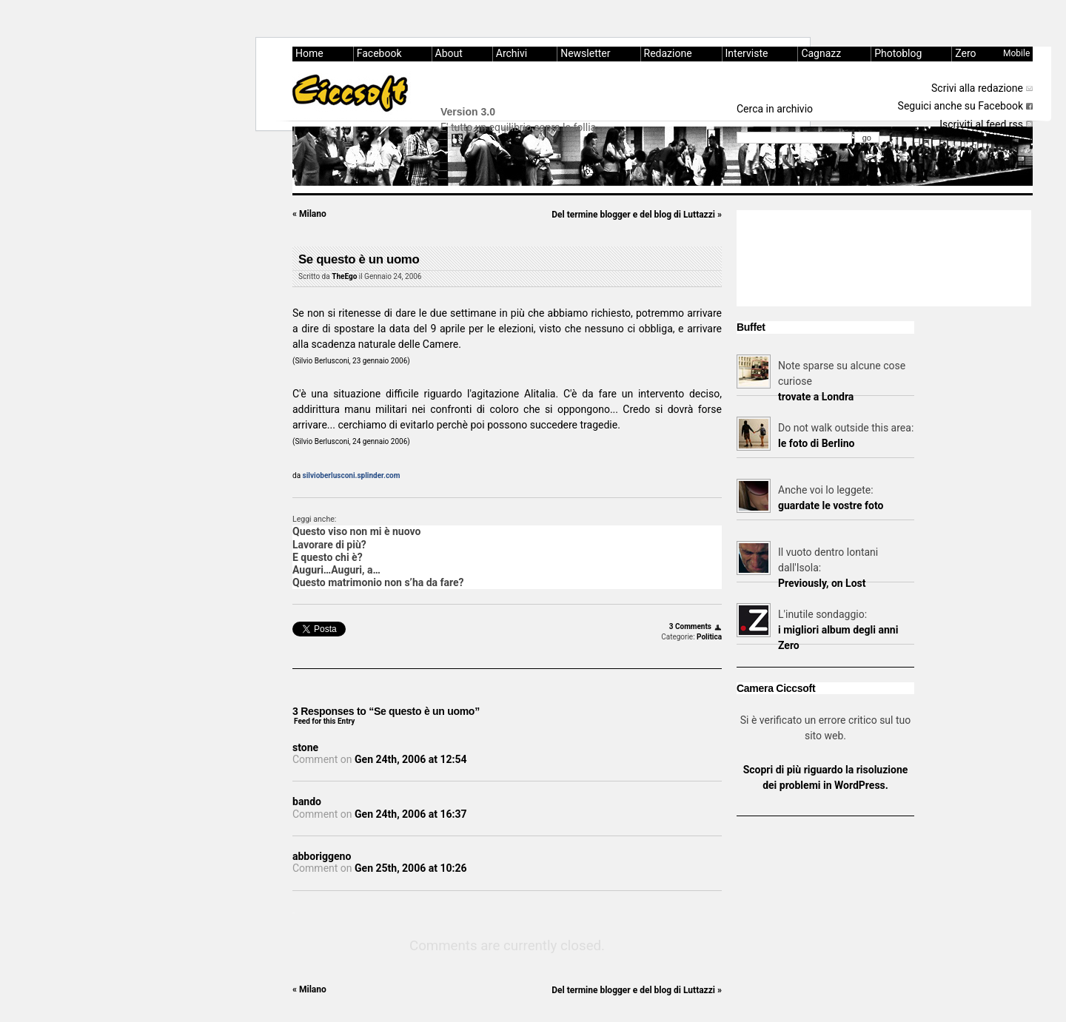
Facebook (379, 53)
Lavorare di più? (329, 545)
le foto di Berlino (816, 443)
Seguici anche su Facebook (960, 106)
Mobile (1016, 53)
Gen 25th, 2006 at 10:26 (410, 868)
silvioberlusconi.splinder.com (351, 475)
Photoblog (898, 53)
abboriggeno (321, 856)
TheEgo (344, 276)
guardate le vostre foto (830, 505)
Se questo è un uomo (358, 259)
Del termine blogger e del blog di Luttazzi (637, 214)
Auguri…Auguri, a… (336, 570)
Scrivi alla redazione (977, 88)
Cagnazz (821, 53)
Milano (309, 214)
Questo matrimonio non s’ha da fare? (378, 582)
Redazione (668, 53)
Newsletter (585, 53)
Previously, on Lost (822, 583)
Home (309, 53)
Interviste (746, 53)
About (449, 53)
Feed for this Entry (324, 721)
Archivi (511, 53)
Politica (709, 637)
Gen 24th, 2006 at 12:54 (410, 759)
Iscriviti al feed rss (981, 124)
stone (305, 747)
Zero (965, 53)
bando (306, 801)
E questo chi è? (327, 557)
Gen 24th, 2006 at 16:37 (410, 814)
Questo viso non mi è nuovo (356, 531)
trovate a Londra (816, 397)
